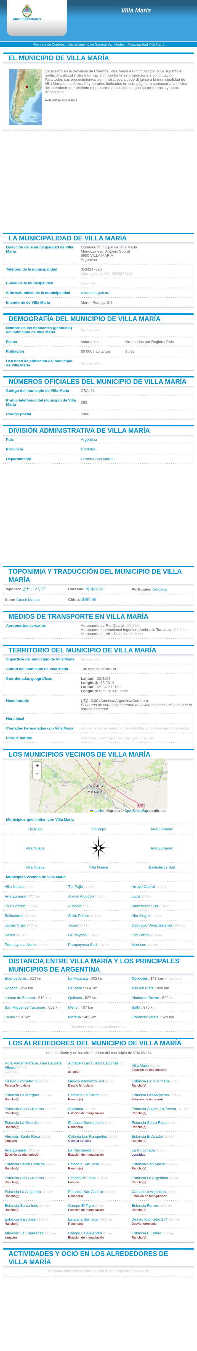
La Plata (75, 988)
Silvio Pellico (78, 916)
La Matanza (78, 978)
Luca (136, 896)
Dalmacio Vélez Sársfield (152, 925)
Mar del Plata (143, 988)
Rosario (11, 988)
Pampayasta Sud (82, 945)
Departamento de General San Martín (96, 44)
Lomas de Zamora (20, 998)
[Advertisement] (98, 182)
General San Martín (97, 459)
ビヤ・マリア (33, 589)
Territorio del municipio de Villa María (82, 650)
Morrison (139, 945)
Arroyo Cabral (143, 887)
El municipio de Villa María (59, 58)
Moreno (74, 1017)
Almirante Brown (145, 998)
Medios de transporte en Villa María (78, 616)
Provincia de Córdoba (49, 44)
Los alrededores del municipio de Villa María (95, 1043)
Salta (136, 1007)
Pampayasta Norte (20, 945)
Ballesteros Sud (162, 867)
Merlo (73, 1007)
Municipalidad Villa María (145, 44)
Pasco (10, 935)
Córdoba (88, 449)
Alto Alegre (141, 916)
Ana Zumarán (162, 829)
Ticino (73, 925)
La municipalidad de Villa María (68, 238)
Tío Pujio (35, 829)
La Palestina (15, 906)
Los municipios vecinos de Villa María (79, 754)
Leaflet (97, 811)
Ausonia (75, 906)
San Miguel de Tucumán (25, 1007)
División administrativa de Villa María (79, 430)
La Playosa (77, 935)
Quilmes (75, 998)
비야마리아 (95, 589)
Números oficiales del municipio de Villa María (98, 381)
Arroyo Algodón (81, 896)
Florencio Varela (145, 1017)
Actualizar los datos (61, 100)
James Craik (15, 925)
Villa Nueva (35, 848)
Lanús (10, 1017)
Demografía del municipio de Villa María (85, 318)
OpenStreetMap (136, 811)
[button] (37, 766)
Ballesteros (14, 916)
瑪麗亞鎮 (89, 599)
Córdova (160, 589)
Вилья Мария (27, 600)
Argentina (89, 439)
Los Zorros (141, 935)
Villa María (136, 10)
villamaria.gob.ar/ (95, 293)
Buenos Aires (16, 978)
